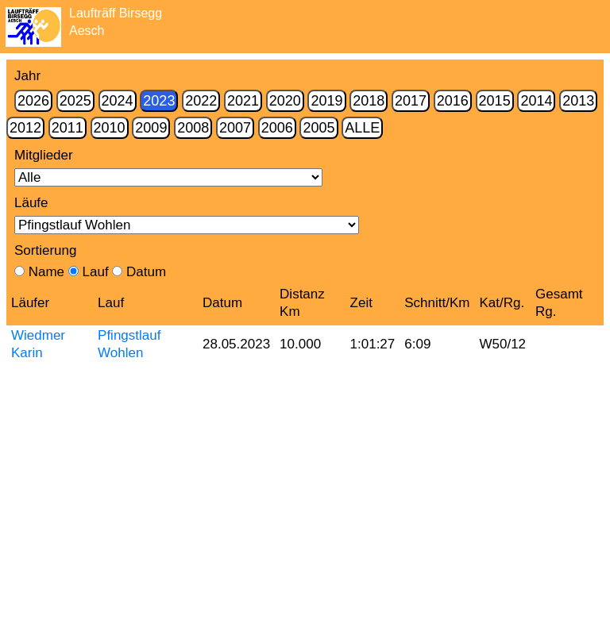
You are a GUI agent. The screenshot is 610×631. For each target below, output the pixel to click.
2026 (33, 101)
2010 (109, 128)
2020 (285, 101)
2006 (277, 128)
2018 (368, 101)
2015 (495, 101)
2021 (243, 101)
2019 (326, 101)
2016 (453, 101)
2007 (235, 128)
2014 (536, 101)
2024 (117, 101)
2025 (75, 101)
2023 (159, 101)
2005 (318, 128)
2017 (411, 101)
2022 (201, 101)
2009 (151, 128)
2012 (25, 128)
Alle (362, 128)
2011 (67, 128)
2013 (578, 101)
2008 (193, 128)
